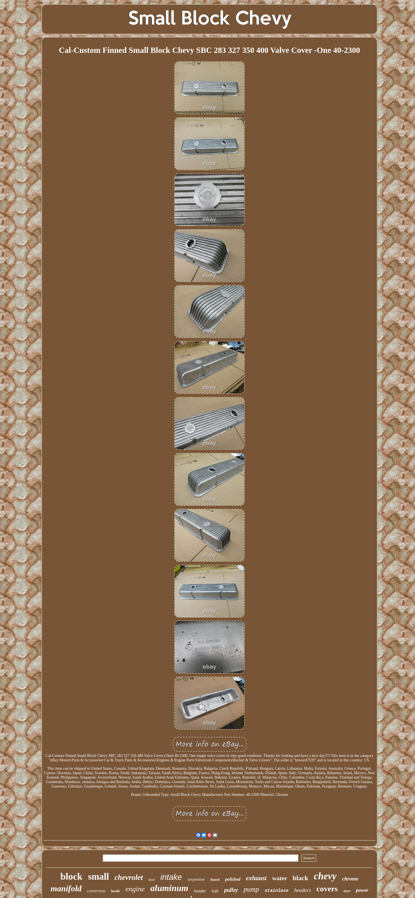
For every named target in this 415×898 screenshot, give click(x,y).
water (279, 878)
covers (327, 888)
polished (232, 879)
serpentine (196, 879)
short (346, 891)
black (300, 878)
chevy (325, 876)
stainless (276, 890)
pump (251, 889)
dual (152, 879)
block (71, 876)
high (215, 891)
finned (215, 880)
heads (115, 891)
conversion (96, 891)
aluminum (169, 888)
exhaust (256, 878)
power (362, 890)
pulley (231, 890)
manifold (66, 888)
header (200, 891)
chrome (350, 879)
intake (171, 877)
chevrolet (129, 877)
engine (135, 889)
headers (302, 890)
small (98, 877)
